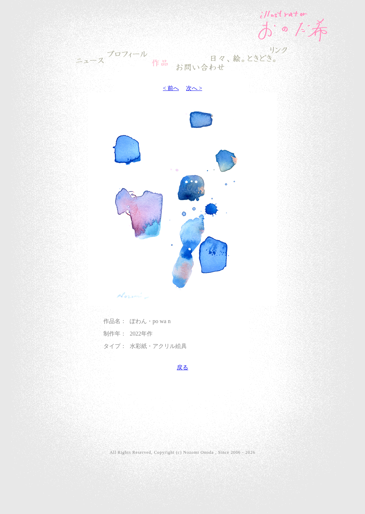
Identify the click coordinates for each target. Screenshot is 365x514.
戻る (182, 367)
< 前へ (171, 88)
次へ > (194, 88)
